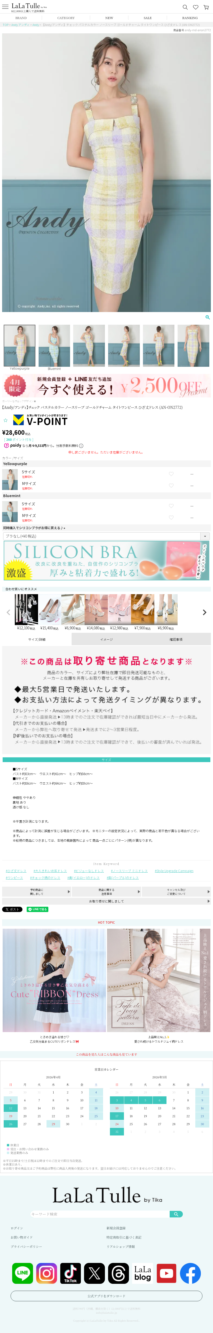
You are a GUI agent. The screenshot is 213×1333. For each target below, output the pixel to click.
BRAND (21, 17)
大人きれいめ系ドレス (51, 870)
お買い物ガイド (22, 1237)
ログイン (17, 1228)
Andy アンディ (20, 24)
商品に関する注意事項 (106, 892)
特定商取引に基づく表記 (123, 1237)
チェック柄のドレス (46, 877)
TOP (5, 24)
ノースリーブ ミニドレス (130, 870)
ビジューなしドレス (90, 870)
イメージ (106, 639)
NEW (109, 17)
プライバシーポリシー (26, 1246)
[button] (8, 612)
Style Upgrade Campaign (174, 870)
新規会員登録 (116, 1228)
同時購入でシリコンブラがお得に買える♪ (35, 527)
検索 (176, 1214)
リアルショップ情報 (120, 1246)
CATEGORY (66, 17)
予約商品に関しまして (36, 892)
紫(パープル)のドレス (123, 877)
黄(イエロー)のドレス (84, 877)
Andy (36, 24)
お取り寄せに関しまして (106, 901)
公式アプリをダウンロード (106, 1296)
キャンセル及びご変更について (176, 892)
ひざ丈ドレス (16, 870)
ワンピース (15, 877)
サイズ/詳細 (36, 639)
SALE (148, 17)
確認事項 (176, 639)
